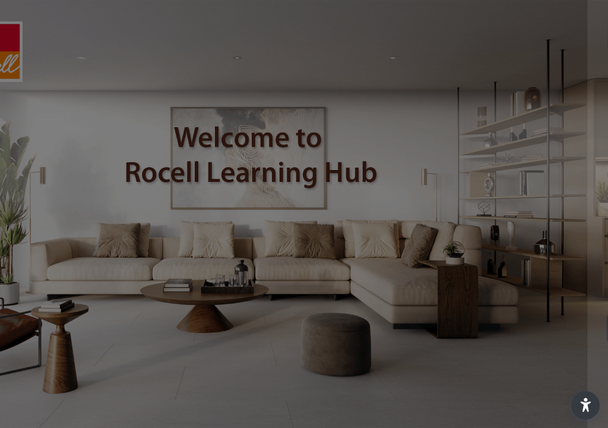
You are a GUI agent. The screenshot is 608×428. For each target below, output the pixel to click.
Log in (483, 328)
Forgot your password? (547, 294)
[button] (585, 405)
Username (397, 175)
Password (397, 236)
